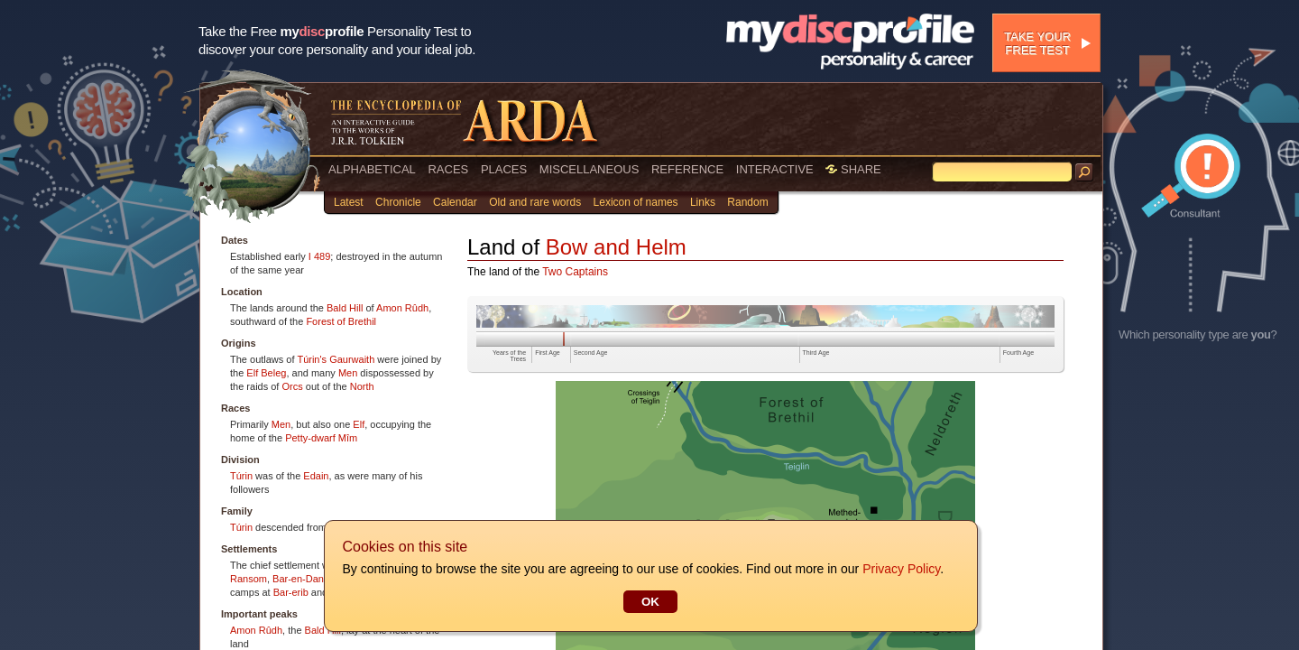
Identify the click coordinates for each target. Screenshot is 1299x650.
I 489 (319, 256)
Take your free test (1037, 43)
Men (347, 372)
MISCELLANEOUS (589, 169)
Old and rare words (535, 202)
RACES (448, 169)
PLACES (504, 169)
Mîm (347, 437)
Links (702, 202)
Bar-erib (291, 592)
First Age (547, 352)
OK (649, 601)
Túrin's (312, 359)
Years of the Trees (509, 355)
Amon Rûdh (402, 307)
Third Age (816, 352)
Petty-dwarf (310, 437)
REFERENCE (687, 169)
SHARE (852, 169)
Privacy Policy (900, 569)
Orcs (291, 386)
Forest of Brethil (341, 321)
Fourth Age (1018, 352)
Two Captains (575, 271)
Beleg (273, 372)
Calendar (455, 202)
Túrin (241, 475)
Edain (315, 475)
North (362, 386)
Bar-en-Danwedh (309, 578)
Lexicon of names (636, 202)
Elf (252, 372)
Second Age (591, 352)
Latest (349, 202)
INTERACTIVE (775, 169)
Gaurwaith (351, 359)
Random (747, 202)
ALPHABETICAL (372, 169)
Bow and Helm (616, 247)
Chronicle (398, 202)
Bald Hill (345, 307)
